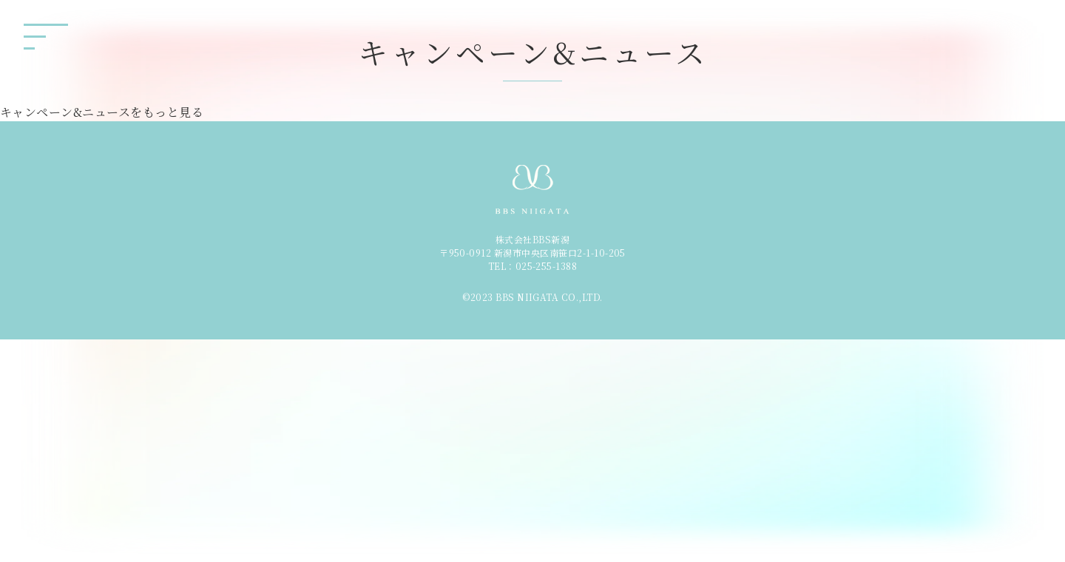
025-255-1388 (546, 266)
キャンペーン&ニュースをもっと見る (101, 112)
